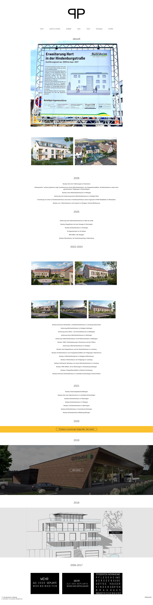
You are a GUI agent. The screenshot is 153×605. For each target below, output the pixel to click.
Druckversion (6, 597)
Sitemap (14, 597)
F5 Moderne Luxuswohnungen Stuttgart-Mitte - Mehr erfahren (76, 429)
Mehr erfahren (76, 470)
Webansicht (148, 597)
